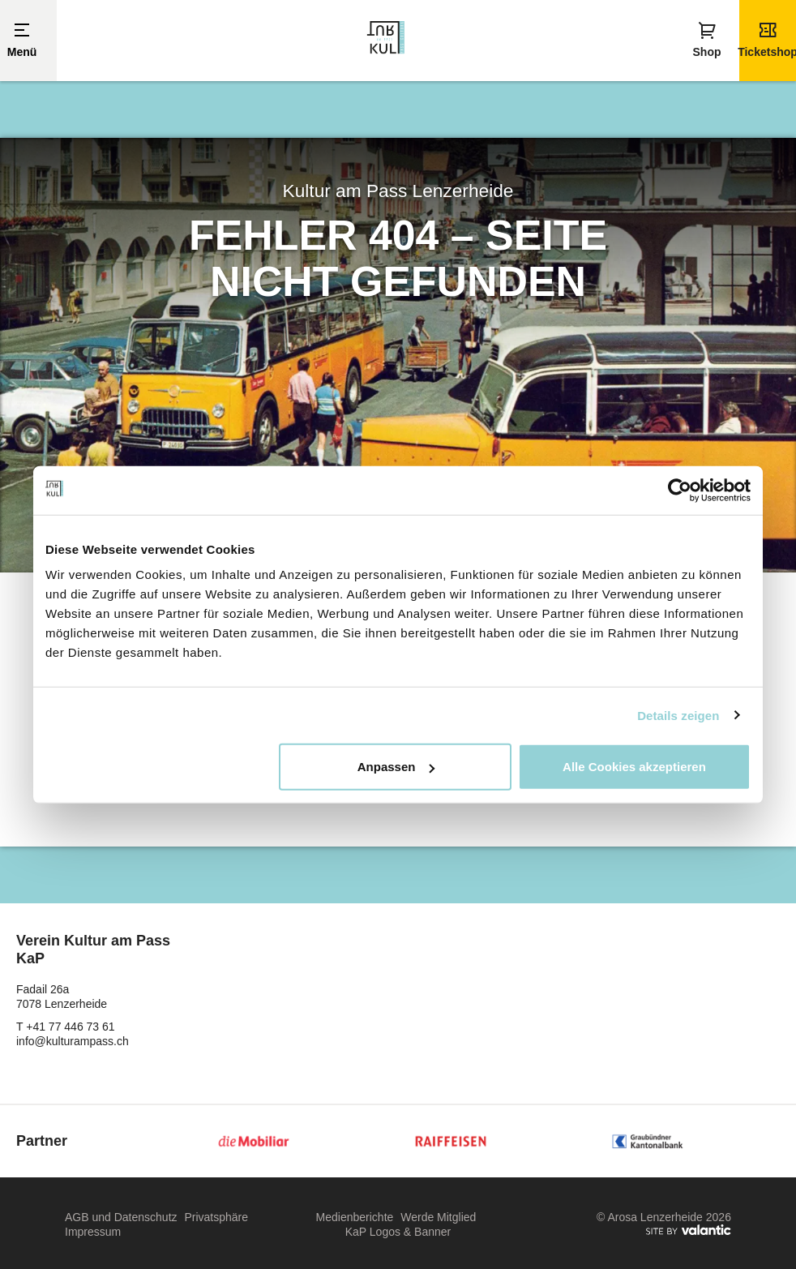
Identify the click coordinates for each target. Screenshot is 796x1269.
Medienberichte (355, 1217)
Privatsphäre (216, 1217)
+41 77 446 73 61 (70, 1027)
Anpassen (396, 767)
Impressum (93, 1232)
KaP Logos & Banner (398, 1232)
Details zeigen (678, 715)
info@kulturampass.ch (72, 1041)
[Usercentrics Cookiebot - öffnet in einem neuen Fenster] (680, 490)
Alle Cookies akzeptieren (634, 767)
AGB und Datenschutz (121, 1217)
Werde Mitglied (438, 1217)
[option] (398, 355)
